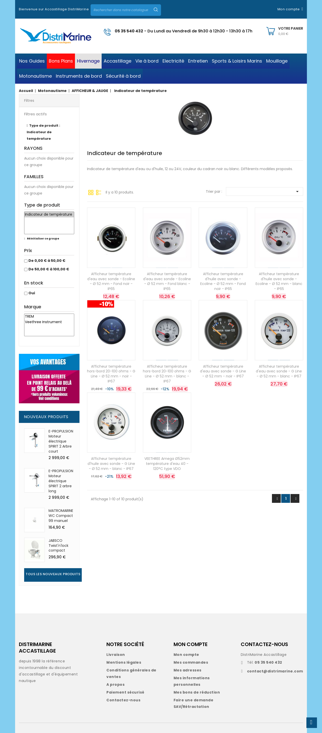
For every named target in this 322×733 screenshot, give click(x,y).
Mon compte (186, 654)
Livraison (115, 654)
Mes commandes (191, 662)
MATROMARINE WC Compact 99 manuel (61, 515)
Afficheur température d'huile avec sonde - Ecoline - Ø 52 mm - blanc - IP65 (279, 281)
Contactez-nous (123, 700)
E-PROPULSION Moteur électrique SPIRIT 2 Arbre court (61, 441)
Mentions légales (123, 662)
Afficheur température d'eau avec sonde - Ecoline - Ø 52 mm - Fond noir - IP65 (111, 281)
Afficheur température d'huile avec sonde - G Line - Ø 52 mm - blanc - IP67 (111, 463)
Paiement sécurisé (125, 692)
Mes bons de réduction (197, 692)
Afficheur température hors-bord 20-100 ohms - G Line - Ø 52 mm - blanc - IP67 (167, 374)
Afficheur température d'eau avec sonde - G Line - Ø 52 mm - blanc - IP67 (279, 371)
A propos (115, 684)
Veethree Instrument (49, 322)
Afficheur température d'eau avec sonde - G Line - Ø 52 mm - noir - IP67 (223, 371)
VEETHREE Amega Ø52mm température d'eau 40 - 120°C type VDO (167, 463)
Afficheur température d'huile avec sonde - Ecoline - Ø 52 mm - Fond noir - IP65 (223, 281)
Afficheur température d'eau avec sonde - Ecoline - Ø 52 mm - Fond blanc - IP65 (167, 281)
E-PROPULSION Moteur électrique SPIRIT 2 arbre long (61, 480)
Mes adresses (188, 670)
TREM (49, 316)
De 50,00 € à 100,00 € (48, 269)
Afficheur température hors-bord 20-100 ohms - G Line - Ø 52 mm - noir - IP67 (111, 374)
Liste (98, 192)
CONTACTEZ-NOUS (264, 644)
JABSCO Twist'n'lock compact (58, 545)
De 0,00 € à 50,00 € (46, 260)
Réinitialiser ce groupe (42, 238)
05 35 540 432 (129, 31)
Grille (90, 192)
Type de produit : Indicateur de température (43, 132)
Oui (31, 293)
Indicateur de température (49, 214)
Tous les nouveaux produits (53, 574)
